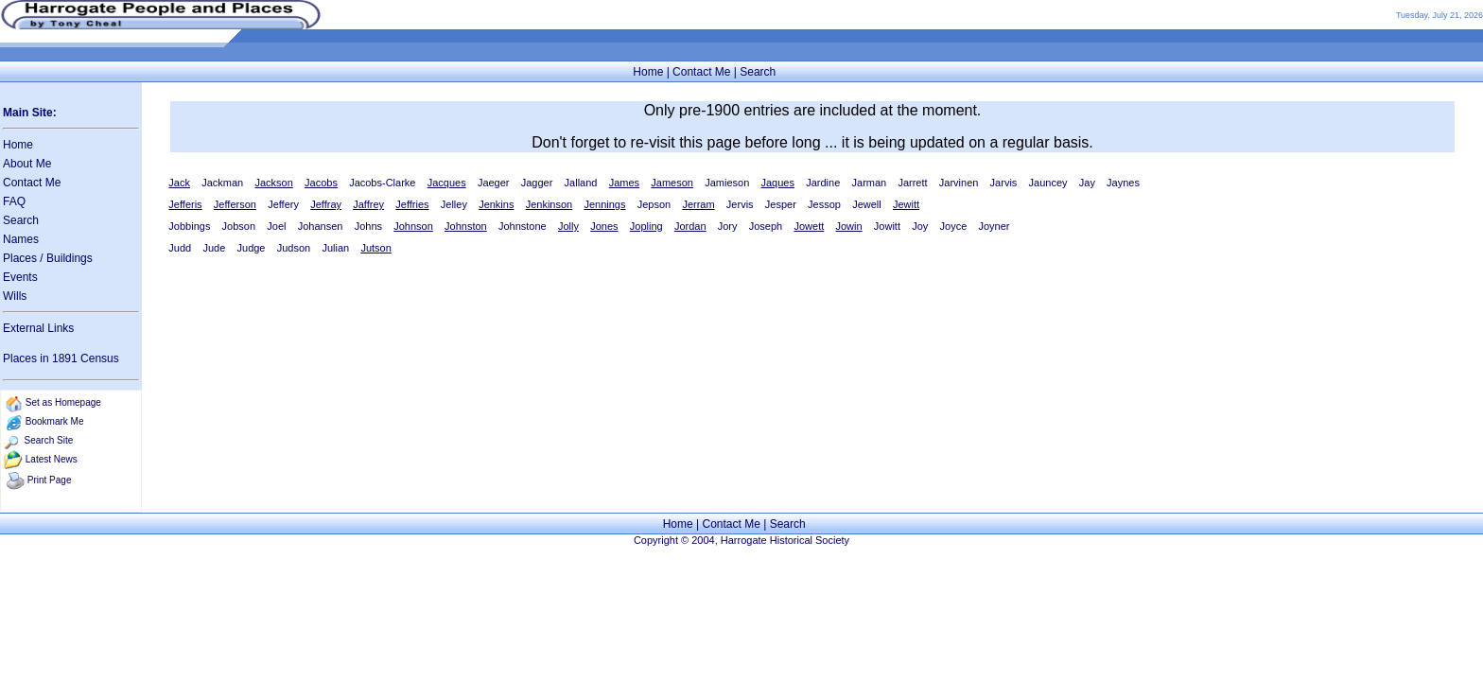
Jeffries (411, 204)
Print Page (49, 480)
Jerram (698, 204)
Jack (179, 182)
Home (648, 72)
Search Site (49, 440)
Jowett (809, 226)
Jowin (848, 226)
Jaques (777, 182)
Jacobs (321, 182)
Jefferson (235, 204)
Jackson (273, 182)
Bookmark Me (55, 421)
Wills (14, 296)
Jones (604, 226)
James (624, 182)
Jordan (690, 226)
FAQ (14, 201)
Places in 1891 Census (61, 358)
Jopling (646, 226)
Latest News (52, 459)
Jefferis (184, 204)
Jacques (446, 182)
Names (21, 239)
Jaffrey (368, 204)
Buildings (69, 258)
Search (758, 72)
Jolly (568, 226)
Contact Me (701, 72)
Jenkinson (549, 204)
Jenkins (496, 204)
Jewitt (906, 204)
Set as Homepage (63, 402)
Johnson (413, 226)
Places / (24, 258)
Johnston (466, 226)
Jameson (672, 182)
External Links (38, 328)
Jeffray (325, 204)
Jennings (604, 204)
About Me (27, 163)
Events (20, 277)
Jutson (375, 247)
